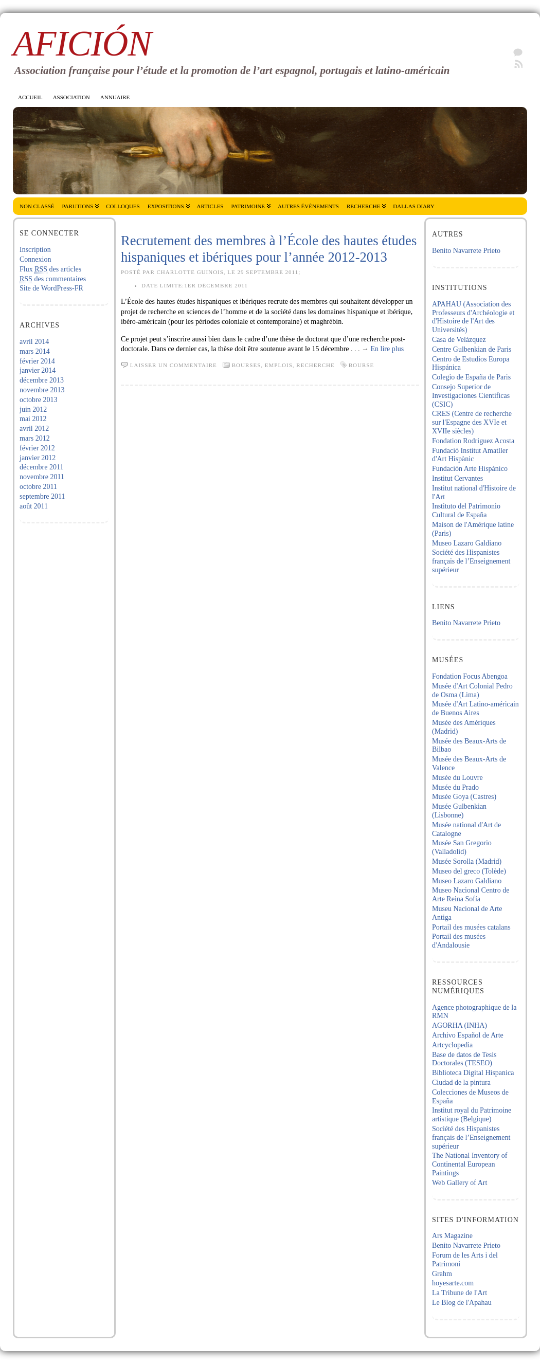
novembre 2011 (42, 477)
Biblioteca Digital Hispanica (473, 1073)
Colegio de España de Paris (471, 377)
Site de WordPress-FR (51, 288)
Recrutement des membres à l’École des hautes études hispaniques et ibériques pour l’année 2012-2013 (269, 249)
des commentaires (53, 279)
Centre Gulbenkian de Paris (471, 349)
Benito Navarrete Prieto (466, 250)
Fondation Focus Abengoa (470, 676)
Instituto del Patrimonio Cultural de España (466, 510)
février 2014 (37, 361)
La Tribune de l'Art (459, 1293)
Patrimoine (248, 206)
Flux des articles (50, 269)
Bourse (361, 365)
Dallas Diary (413, 206)
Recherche (363, 206)
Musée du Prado (455, 787)
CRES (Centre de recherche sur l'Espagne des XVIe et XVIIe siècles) (472, 422)
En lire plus (387, 349)
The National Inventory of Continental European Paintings (470, 1164)
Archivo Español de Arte (467, 1035)
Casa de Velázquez (459, 339)
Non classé (37, 206)
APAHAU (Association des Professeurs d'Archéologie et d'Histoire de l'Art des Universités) (473, 317)
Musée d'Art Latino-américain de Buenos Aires (475, 708)
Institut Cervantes (457, 478)
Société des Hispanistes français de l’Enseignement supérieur (471, 561)
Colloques (122, 206)
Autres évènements (308, 206)
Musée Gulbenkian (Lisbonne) (459, 811)
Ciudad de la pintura (461, 1082)
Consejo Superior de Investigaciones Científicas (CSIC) (471, 395)
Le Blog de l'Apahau (462, 1302)
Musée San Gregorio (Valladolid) (462, 847)
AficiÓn (82, 43)
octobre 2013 (38, 400)
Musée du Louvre (457, 777)
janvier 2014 (38, 370)
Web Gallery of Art (459, 1183)
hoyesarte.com (453, 1283)
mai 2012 (33, 419)
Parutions (78, 206)
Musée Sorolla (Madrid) (466, 861)
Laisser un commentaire (173, 365)
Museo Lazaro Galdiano (466, 543)
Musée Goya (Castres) (464, 797)
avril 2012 (34, 428)
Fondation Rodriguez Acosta (473, 441)
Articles (210, 206)
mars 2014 (35, 351)
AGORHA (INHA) (459, 1025)
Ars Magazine (452, 1236)
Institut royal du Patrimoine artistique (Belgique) (471, 1114)
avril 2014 (34, 341)
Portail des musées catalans (471, 927)
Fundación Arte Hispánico (470, 468)
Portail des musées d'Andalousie (458, 941)
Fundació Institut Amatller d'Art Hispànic (470, 455)
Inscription (35, 249)
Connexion (35, 259)
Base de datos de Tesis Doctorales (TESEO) (464, 1059)
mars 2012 (35, 438)
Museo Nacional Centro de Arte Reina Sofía (470, 894)
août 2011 (34, 506)
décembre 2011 (41, 467)
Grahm (442, 1274)
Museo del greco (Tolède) (469, 871)
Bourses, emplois (262, 365)
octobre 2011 (38, 486)
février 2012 (37, 448)
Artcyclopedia (452, 1045)
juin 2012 (33, 409)
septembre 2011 (42, 496)
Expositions (166, 206)
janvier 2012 (38, 458)
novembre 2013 (42, 390)
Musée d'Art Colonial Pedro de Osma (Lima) (472, 690)
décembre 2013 (42, 380)
